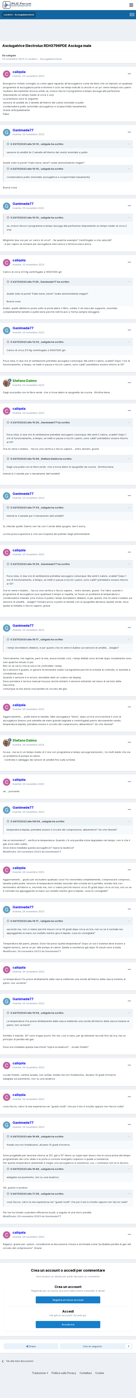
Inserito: (28, 75)
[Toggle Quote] (8, 144)
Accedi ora (68, 1324)
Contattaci (86, 1373)
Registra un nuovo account (68, 1299)
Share (31, 1346)
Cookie (99, 1373)
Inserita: (28, 134)
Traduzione (40, 1373)
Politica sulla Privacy (64, 1373)
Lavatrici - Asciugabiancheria (45, 58)
